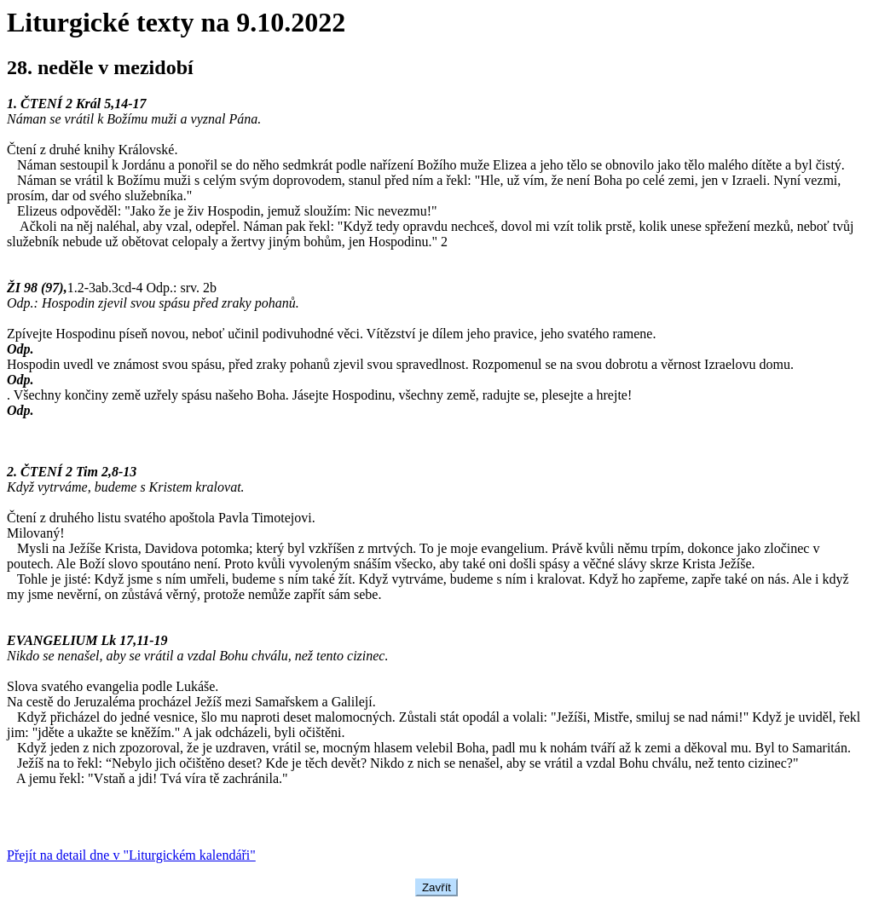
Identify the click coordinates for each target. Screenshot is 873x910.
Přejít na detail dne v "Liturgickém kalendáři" (131, 855)
